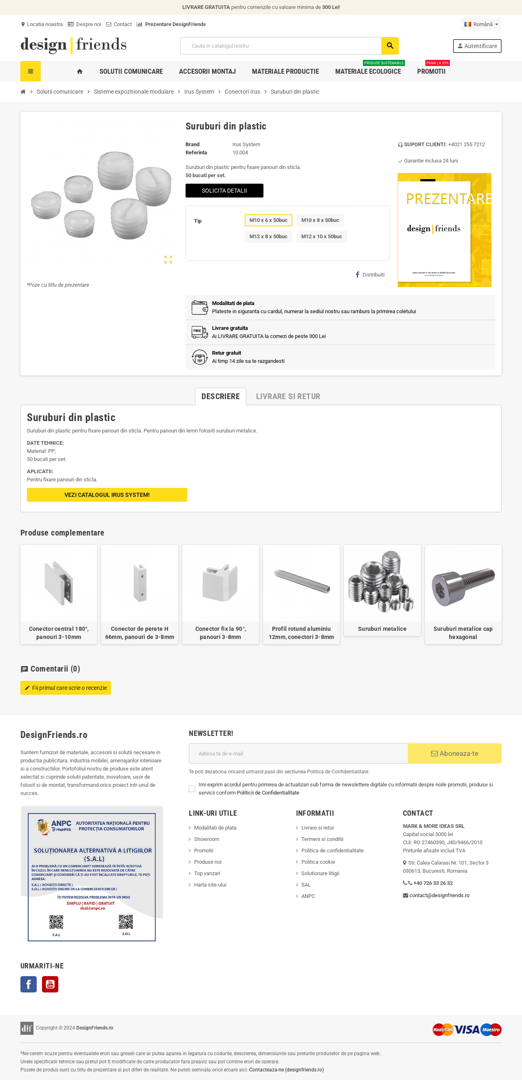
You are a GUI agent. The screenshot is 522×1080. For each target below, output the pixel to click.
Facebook (28, 984)
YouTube (50, 984)
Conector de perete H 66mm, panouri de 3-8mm (139, 633)
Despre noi (84, 24)
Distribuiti (370, 274)
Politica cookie (318, 862)
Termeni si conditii (322, 839)
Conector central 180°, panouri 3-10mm (59, 633)
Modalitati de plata (215, 828)
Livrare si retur (317, 828)
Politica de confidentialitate (332, 850)
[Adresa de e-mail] (298, 753)
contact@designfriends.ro (439, 895)
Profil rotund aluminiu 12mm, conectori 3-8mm (301, 633)
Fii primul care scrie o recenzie (65, 688)
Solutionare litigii (320, 873)
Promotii (203, 850)
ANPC (308, 896)
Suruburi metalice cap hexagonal (463, 633)
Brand (192, 144)
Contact (119, 24)
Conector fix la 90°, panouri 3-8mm (220, 633)
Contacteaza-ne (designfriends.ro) (286, 1070)
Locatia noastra (41, 24)
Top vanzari (207, 873)
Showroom (206, 839)
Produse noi (207, 862)
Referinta (196, 152)
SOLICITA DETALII (224, 190)
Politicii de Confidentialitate (268, 793)
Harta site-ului (210, 885)
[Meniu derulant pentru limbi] (481, 24)
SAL (306, 885)
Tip (197, 221)
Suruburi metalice (382, 629)
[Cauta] (289, 46)
